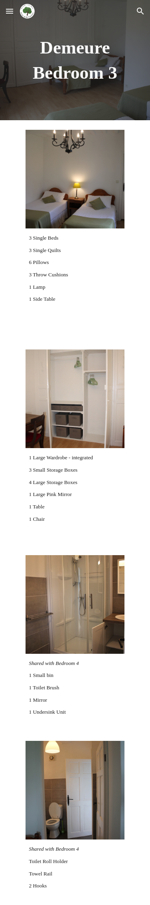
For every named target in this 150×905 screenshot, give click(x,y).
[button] (9, 11)
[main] (75, 60)
